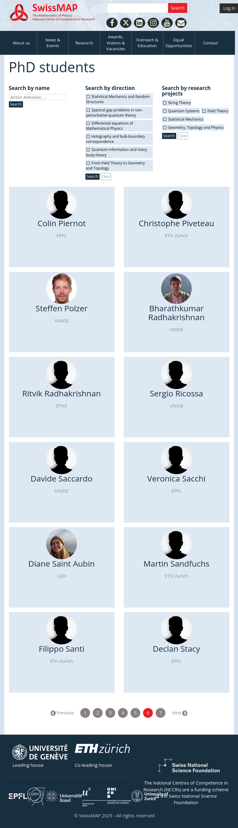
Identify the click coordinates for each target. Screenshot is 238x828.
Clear (105, 176)
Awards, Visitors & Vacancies (115, 42)
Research (84, 43)
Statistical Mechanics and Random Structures (118, 99)
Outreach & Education (147, 42)
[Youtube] (167, 23)
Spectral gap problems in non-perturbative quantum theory (114, 112)
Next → (179, 713)
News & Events (52, 42)
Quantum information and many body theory (116, 152)
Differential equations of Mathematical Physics (109, 126)
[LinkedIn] (139, 23)
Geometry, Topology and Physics (196, 127)
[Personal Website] (181, 23)
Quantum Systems (184, 111)
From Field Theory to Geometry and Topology (115, 165)
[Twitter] (125, 23)
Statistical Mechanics (186, 119)
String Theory (179, 102)
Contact (210, 43)
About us (21, 43)
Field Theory (217, 111)
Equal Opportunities (178, 42)
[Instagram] (153, 23)
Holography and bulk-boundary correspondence (115, 139)
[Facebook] (112, 23)
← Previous (62, 713)
